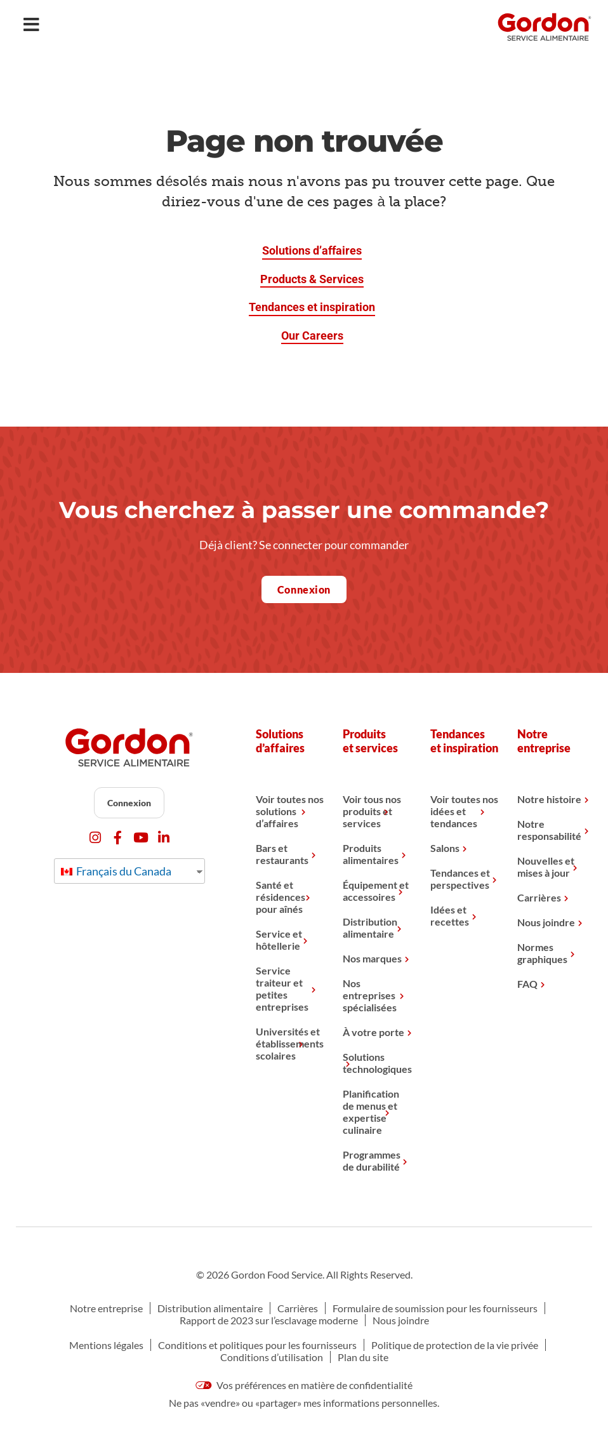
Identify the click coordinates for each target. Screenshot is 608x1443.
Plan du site (363, 1357)
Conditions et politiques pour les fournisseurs (257, 1345)
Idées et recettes (449, 915)
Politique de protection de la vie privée (454, 1345)
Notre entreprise (106, 1308)
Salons (444, 848)
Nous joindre (546, 922)
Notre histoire (549, 799)
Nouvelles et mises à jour (545, 866)
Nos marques (372, 958)
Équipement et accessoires (376, 891)
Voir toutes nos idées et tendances (464, 811)
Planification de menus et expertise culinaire (371, 1111)
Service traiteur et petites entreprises (282, 988)
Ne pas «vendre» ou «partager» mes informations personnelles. (304, 1403)
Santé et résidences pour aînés (280, 897)
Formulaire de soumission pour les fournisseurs (435, 1308)
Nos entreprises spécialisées (370, 995)
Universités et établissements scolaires (290, 1043)
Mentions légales (106, 1345)
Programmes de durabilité (371, 1160)
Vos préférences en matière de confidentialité (304, 1385)
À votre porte (373, 1032)
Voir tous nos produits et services (372, 811)
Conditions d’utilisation (271, 1357)
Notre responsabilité (549, 830)
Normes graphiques (542, 953)
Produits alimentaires (371, 854)
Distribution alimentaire (370, 927)
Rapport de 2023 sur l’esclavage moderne (269, 1320)
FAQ (527, 984)
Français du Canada (116, 871)
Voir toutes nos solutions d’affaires (290, 811)
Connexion (129, 802)
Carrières (539, 897)
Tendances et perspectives (460, 879)
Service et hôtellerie (279, 940)
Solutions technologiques (377, 1063)
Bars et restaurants (282, 854)
